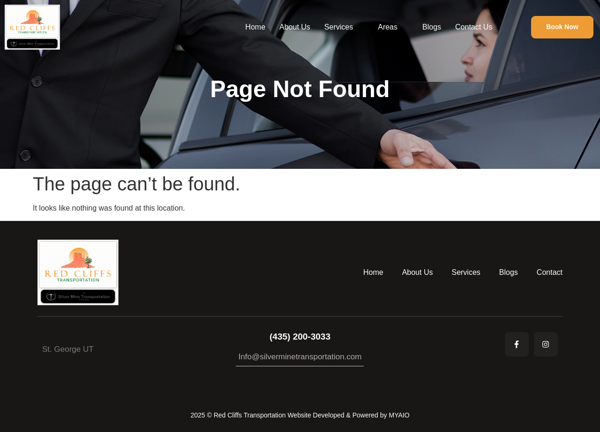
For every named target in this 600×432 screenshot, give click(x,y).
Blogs (431, 27)
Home (255, 27)
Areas (391, 27)
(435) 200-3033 (300, 336)
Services (342, 27)
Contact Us (473, 27)
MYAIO (399, 415)
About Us (294, 27)
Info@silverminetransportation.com (300, 356)
